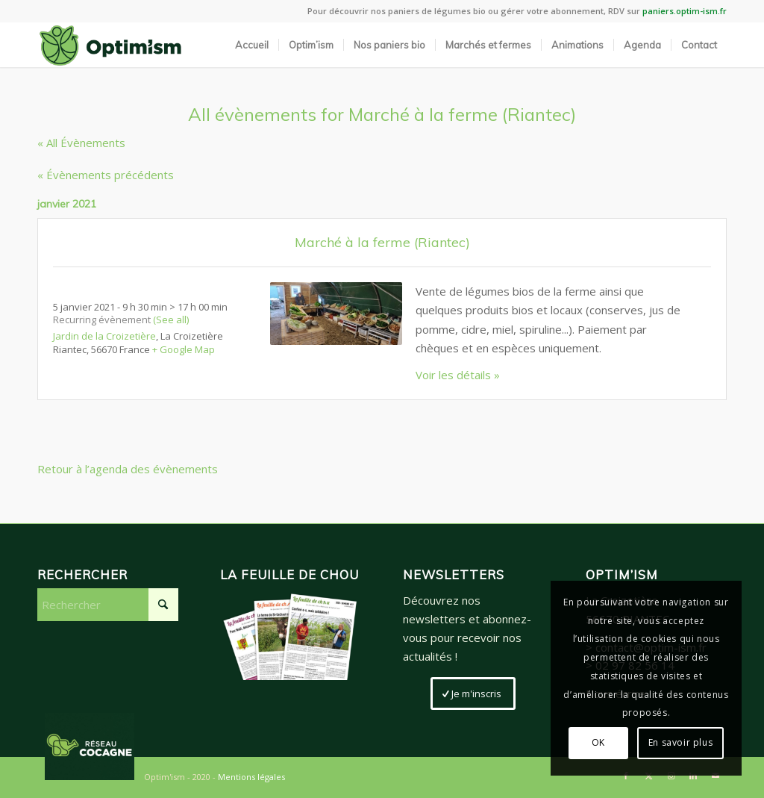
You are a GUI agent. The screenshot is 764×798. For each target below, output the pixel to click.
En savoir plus (680, 742)
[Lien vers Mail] (715, 775)
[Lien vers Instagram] (671, 775)
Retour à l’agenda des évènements (127, 468)
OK (598, 742)
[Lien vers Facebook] (626, 775)
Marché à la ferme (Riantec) (382, 242)
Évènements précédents (105, 174)
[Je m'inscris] (473, 693)
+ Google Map (183, 349)
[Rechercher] (107, 604)
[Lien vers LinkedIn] (693, 775)
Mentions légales (251, 776)
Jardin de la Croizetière (104, 336)
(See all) (171, 319)
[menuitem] (251, 44)
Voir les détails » (458, 374)
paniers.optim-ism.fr (684, 10)
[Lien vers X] (648, 775)
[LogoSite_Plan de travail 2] (110, 44)
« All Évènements (81, 142)
